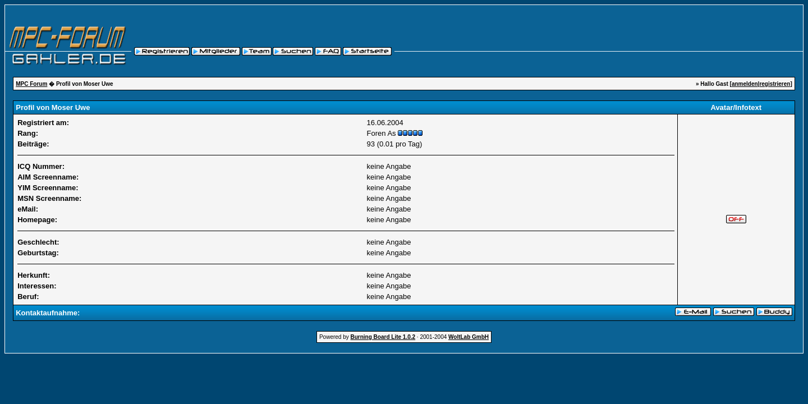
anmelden (745, 84)
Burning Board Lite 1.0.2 (383, 337)
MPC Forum (31, 84)
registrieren (774, 84)
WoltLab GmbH (468, 337)
